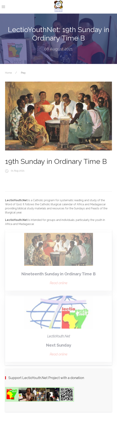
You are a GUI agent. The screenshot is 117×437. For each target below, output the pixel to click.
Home (8, 72)
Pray (23, 72)
